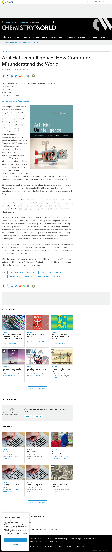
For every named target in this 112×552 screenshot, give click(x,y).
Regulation (56, 277)
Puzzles (35, 42)
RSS (44, 516)
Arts (28, 272)
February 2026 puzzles (11, 485)
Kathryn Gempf (60, 343)
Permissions (54, 529)
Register (15, 22)
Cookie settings (15, 545)
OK (15, 540)
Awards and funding (60, 539)
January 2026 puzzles (34, 485)
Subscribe (24, 22)
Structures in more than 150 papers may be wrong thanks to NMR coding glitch (13, 336)
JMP (65, 376)
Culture (4, 51)
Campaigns (47, 539)
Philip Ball (58, 491)
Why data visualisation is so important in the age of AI (61, 370)
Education (98, 2)
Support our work (90, 539)
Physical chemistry (43, 277)
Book (53, 482)
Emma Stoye (10, 376)
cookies (82, 546)
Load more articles (37, 388)
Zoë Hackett (9, 69)
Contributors (36, 516)
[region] (15, 532)
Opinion (54, 366)
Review (29, 332)
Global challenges (75, 539)
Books (35, 272)
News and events (35, 539)
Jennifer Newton (37, 341)
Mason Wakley (60, 459)
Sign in (27, 416)
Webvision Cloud (106, 550)
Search (54, 22)
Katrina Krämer (11, 343)
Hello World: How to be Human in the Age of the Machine (60, 336)
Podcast (6, 366)
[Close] (27, 515)
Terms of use (34, 529)
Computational (46, 272)
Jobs (19, 42)
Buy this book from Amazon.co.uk (15, 101)
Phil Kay (55, 377)
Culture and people (15, 277)
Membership (106, 2)
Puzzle (5, 449)
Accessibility (44, 529)
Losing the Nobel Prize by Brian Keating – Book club (12, 370)
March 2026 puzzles (34, 452)
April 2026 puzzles (9, 452)
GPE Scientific (10, 457)
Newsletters (13, 42)
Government (29, 277)
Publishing (90, 2)
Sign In (7, 22)
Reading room (27, 42)
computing (58, 272)
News (5, 332)
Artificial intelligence (16, 272)
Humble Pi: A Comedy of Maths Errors (35, 335)
